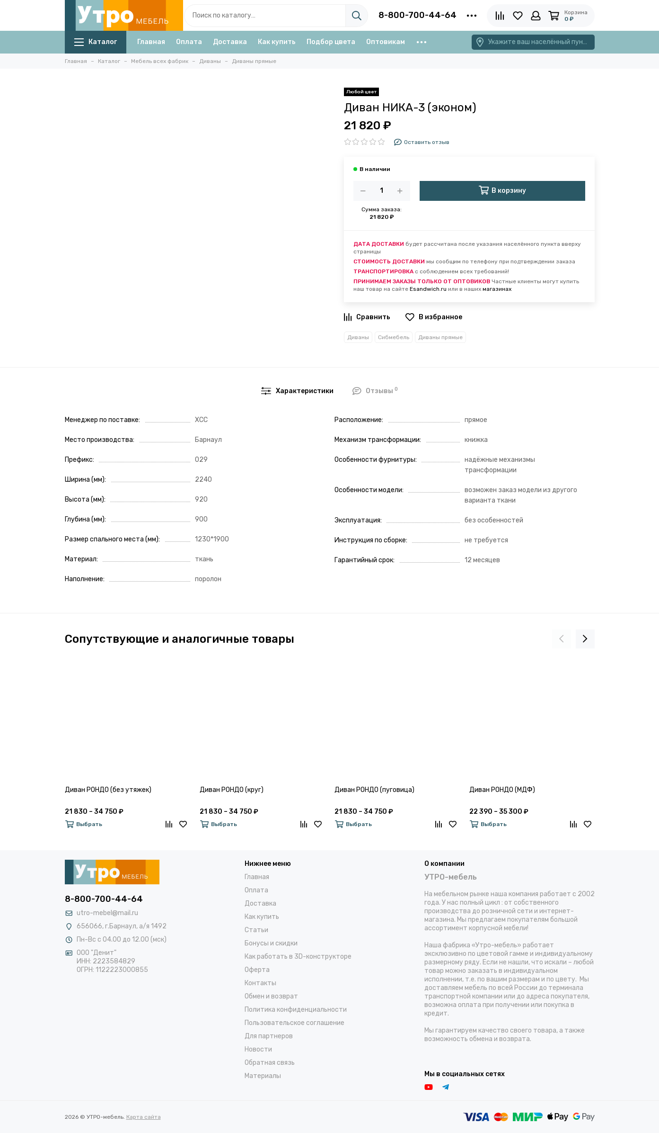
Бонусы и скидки (271, 943)
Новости (258, 1049)
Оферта (257, 970)
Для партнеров (269, 1036)
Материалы (263, 1076)
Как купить (277, 42)
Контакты (260, 983)
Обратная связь (270, 1063)
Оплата (189, 42)
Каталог (95, 42)
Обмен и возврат (271, 996)
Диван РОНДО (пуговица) (374, 790)
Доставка (230, 42)
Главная (151, 42)
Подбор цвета (331, 42)
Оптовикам (385, 42)
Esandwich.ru (428, 289)
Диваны (358, 337)
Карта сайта (143, 1117)
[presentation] (561, 638)
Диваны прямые (440, 337)
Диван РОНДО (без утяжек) (108, 790)
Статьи (256, 930)
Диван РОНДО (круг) (232, 790)
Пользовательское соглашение (294, 1023)
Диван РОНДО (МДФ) (502, 790)
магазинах (497, 289)
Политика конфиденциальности (296, 1010)
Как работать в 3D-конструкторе (298, 957)
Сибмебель (393, 337)
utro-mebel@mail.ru (107, 913)
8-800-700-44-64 (417, 15)
